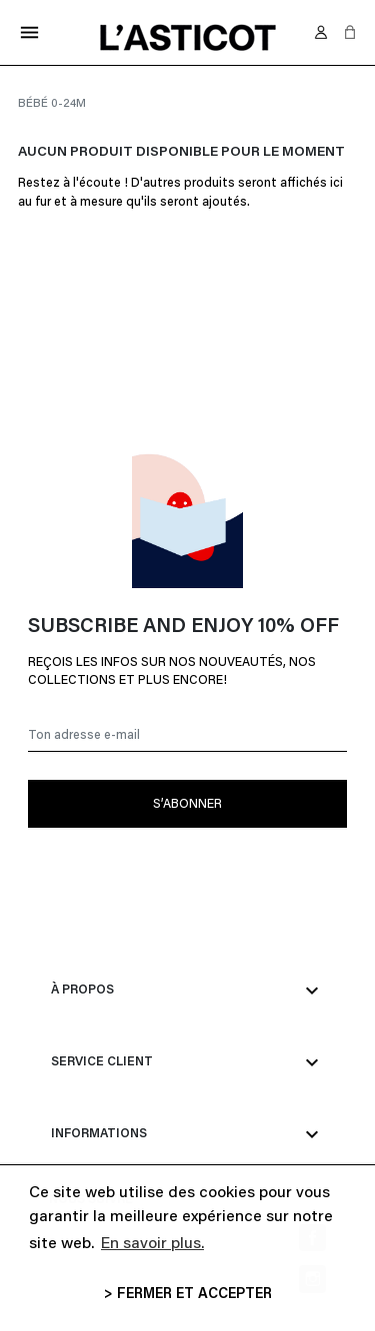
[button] (350, 32)
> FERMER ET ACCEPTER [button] (188, 1294)
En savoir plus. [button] (152, 1244)
